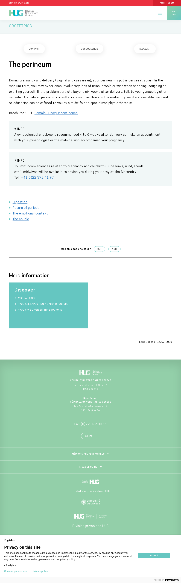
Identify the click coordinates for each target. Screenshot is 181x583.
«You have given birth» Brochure (40, 311)
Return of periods (26, 209)
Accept (154, 555)
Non (114, 251)
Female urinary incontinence (56, 115)
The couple (21, 221)
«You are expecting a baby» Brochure (43, 306)
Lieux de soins (88, 469)
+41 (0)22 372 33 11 (90, 426)
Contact (89, 438)
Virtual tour (26, 300)
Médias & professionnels (88, 456)
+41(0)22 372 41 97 (37, 179)
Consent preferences (15, 571)
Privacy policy (40, 571)
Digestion (20, 204)
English (9, 540)
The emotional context (30, 215)
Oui (99, 251)
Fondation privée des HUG (90, 493)
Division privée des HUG (90, 527)
